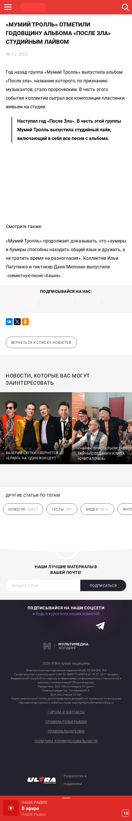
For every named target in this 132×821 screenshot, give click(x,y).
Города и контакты (66, 712)
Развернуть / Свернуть (66, 798)
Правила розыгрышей (66, 722)
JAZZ (88, 7)
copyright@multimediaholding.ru (93, 702)
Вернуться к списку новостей (41, 343)
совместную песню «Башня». (34, 275)
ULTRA (115, 7)
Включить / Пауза (11, 808)
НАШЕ (33, 7)
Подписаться (103, 586)
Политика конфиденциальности (66, 741)
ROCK (60, 7)
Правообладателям (66, 731)
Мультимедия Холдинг (66, 646)
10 (125, 813)
